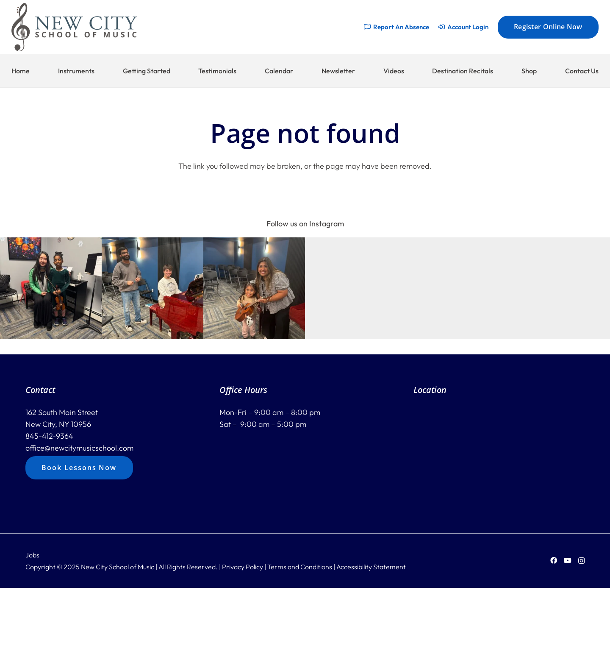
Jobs (32, 555)
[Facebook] (553, 560)
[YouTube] (567, 560)
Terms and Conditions (299, 567)
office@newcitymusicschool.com (79, 448)
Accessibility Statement (371, 567)
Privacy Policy (242, 567)
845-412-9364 (49, 436)
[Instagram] (581, 561)
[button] (51, 288)
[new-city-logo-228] (74, 27)
